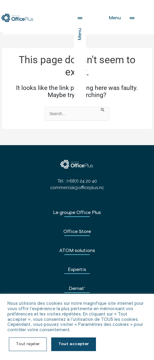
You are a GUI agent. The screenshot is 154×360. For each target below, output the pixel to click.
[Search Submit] (103, 110)
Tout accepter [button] (73, 344)
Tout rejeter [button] (28, 344)
